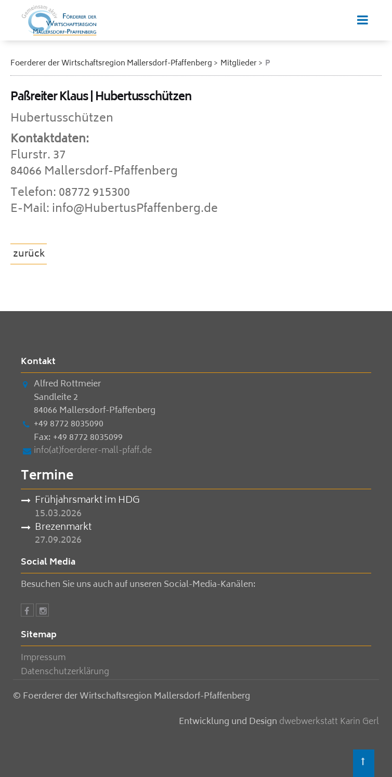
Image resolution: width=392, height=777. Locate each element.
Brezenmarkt (63, 528)
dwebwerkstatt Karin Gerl (329, 722)
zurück (29, 254)
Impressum (43, 658)
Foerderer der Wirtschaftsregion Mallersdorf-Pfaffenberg (111, 63)
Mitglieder (238, 63)
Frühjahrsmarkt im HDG (87, 501)
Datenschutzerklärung (65, 672)
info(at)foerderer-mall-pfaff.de (93, 451)
